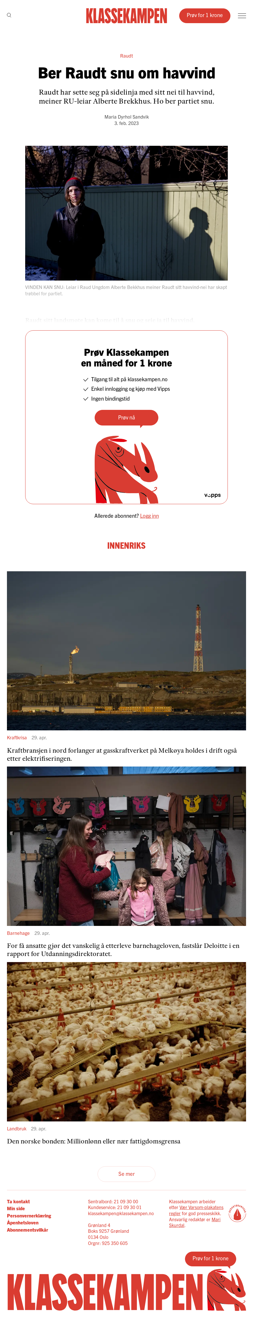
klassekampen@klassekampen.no (121, 1213)
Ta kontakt (18, 1201)
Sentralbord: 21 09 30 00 (113, 1201)
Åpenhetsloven (22, 1222)
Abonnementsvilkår (27, 1230)
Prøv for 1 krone (205, 15)
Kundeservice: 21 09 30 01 (115, 1207)
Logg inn (149, 515)
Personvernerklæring (29, 1215)
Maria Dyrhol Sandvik (126, 116)
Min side (16, 1208)
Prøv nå (126, 417)
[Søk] (9, 16)
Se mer (126, 1173)
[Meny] (242, 16)
